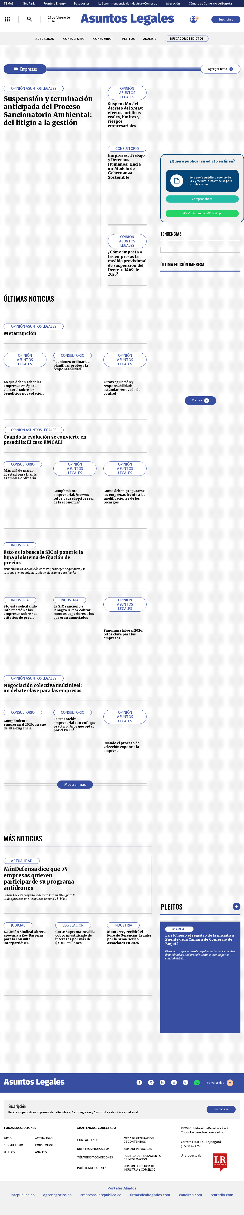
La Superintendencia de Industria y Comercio (128, 3)
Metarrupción (20, 333)
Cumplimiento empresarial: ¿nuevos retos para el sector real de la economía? (73, 496)
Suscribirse (226, 19)
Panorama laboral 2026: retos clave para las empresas (123, 634)
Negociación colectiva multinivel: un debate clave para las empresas (43, 688)
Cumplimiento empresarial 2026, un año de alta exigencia (25, 725)
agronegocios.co (57, 1195)
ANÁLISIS (149, 39)
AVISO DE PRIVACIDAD (138, 1149)
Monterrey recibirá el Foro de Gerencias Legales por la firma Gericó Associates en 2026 (129, 937)
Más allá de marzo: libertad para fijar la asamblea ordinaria (20, 474)
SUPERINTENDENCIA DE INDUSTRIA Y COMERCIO (140, 1168)
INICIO (8, 1138)
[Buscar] (29, 19)
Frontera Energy (55, 3)
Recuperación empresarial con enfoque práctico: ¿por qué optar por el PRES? (74, 724)
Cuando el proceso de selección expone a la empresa (121, 747)
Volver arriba (220, 1082)
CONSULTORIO (74, 39)
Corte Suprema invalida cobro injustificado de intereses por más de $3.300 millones (75, 937)
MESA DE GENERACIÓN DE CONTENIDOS (139, 1140)
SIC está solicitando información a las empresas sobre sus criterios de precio (20, 612)
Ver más (200, 400)
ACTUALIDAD (45, 39)
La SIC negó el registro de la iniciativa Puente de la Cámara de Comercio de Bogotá (199, 939)
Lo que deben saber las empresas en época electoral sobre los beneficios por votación (24, 387)
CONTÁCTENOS (87, 1140)
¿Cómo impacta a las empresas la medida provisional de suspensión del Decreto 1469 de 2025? (127, 263)
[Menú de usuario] (193, 19)
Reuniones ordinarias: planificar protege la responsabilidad (71, 366)
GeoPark (29, 3)
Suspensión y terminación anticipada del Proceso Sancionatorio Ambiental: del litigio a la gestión (48, 111)
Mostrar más (75, 784)
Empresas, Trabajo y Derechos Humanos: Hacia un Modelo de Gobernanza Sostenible (126, 166)
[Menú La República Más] (7, 19)
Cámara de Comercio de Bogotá (210, 3)
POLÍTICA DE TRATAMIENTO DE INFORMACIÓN (142, 1157)
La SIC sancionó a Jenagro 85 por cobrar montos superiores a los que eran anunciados (73, 612)
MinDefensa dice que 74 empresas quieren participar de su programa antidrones (39, 878)
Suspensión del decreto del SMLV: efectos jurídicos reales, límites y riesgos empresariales (125, 115)
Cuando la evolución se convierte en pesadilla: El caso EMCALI (45, 439)
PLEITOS (128, 39)
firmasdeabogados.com (150, 1195)
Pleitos (171, 906)
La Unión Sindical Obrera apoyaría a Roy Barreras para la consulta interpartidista (25, 937)
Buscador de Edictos (186, 38)
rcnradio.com (222, 1195)
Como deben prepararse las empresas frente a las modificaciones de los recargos (124, 496)
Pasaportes (82, 3)
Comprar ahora (202, 199)
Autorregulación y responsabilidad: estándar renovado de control (121, 387)
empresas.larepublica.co (100, 1195)
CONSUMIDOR (103, 39)
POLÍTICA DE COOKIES (92, 1168)
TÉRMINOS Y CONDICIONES (95, 1157)
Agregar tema (220, 69)
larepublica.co (23, 1195)
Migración (173, 3)
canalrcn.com (190, 1195)
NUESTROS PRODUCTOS (93, 1149)
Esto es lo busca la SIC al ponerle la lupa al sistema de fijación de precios (43, 558)
